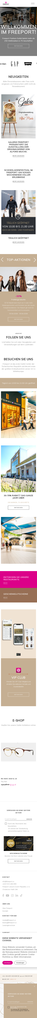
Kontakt (5, 911)
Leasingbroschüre (8, 925)
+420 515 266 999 (9, 884)
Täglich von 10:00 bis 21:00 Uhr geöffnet (18, 383)
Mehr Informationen (22, 957)
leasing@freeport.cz (9, 923)
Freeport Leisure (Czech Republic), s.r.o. (16, 887)
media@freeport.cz (9, 920)
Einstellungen (20, 962)
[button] (2, 259)
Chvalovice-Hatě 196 (10, 889)
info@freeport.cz (8, 881)
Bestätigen (7, 962)
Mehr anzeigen (18, 155)
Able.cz (13, 979)
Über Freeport (7, 908)
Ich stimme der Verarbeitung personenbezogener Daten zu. (20, 1010)
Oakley (3, 784)
